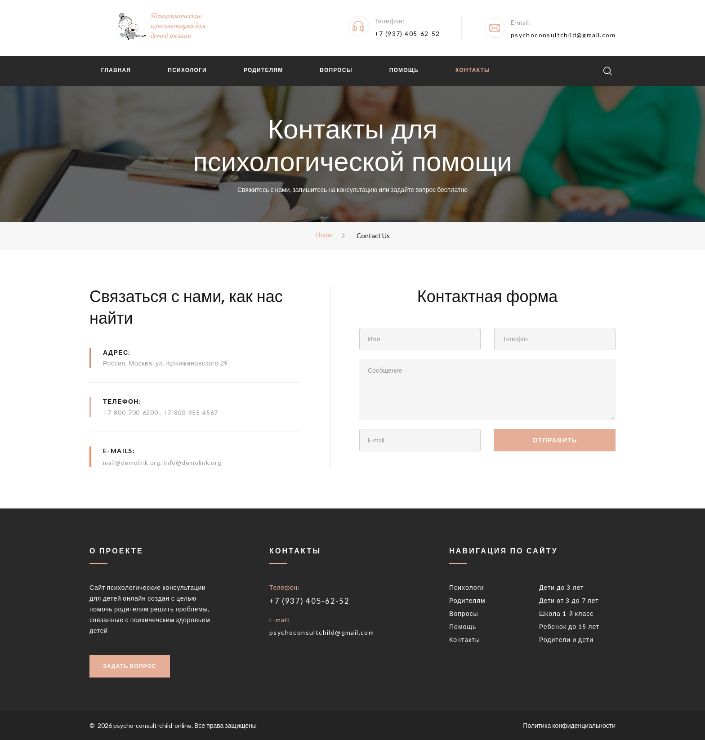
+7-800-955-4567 (191, 413)
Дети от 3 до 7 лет (569, 600)
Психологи (185, 70)
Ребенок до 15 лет (569, 626)
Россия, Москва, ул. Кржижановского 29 (165, 363)
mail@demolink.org (132, 462)
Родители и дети (566, 639)
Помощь (401, 70)
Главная (114, 70)
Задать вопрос (129, 666)
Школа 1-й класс (566, 613)
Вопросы (334, 70)
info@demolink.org (192, 462)
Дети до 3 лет (561, 587)
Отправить (554, 440)
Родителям (261, 70)
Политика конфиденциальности (569, 725)
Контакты (470, 70)
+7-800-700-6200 (131, 413)
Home (324, 235)
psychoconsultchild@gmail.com (563, 35)
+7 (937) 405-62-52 (407, 33)
